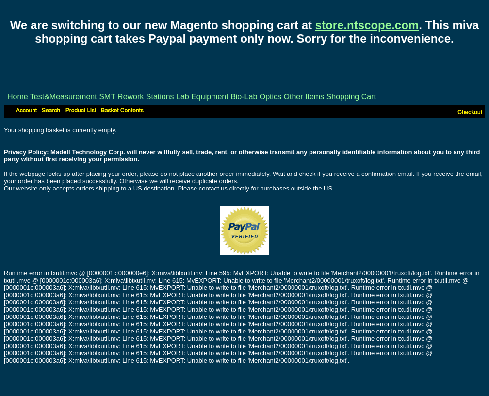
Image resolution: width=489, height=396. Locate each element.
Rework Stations (145, 97)
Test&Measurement (63, 97)
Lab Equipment (202, 97)
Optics (270, 97)
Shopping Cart (351, 97)
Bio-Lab (243, 97)
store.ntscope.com (367, 25)
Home (17, 97)
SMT (107, 97)
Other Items (304, 97)
